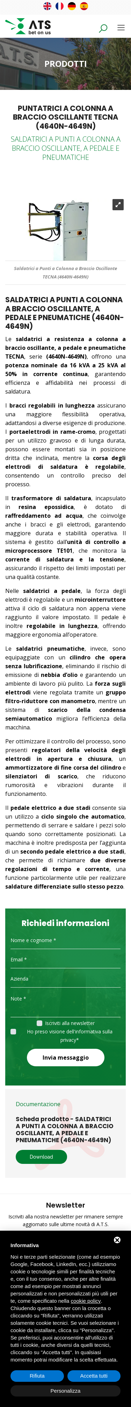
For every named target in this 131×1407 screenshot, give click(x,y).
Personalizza (66, 1391)
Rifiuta (37, 1376)
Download (41, 1157)
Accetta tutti (94, 1376)
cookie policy (86, 1301)
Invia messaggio (66, 1057)
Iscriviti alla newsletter (70, 1023)
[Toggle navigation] (121, 27)
